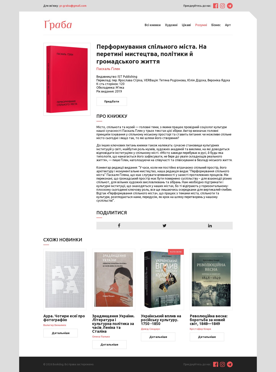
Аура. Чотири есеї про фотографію (64, 318)
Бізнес (216, 25)
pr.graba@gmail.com (72, 5)
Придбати (111, 101)
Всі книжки (153, 25)
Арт (228, 25)
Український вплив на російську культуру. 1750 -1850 (161, 320)
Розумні (201, 25)
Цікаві (186, 25)
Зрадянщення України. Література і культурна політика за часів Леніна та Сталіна (113, 323)
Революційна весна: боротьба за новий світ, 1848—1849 (209, 320)
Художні (171, 25)
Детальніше (61, 333)
